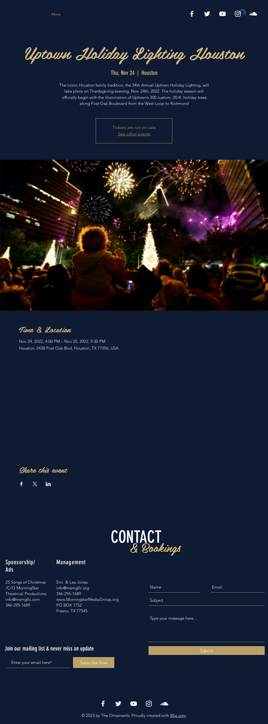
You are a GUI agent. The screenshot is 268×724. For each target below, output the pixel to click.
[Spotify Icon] (253, 14)
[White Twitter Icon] (207, 14)
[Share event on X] (34, 484)
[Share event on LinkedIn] (48, 484)
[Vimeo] (222, 14)
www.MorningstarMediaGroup (83, 599)
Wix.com (178, 715)
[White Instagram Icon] (238, 14)
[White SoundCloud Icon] (164, 704)
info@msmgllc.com (22, 599)
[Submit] (206, 650)
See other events (134, 134)
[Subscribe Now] (93, 662)
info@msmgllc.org (72, 587)
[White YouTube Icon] (134, 704)
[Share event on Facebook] (21, 484)
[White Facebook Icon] (192, 14)
